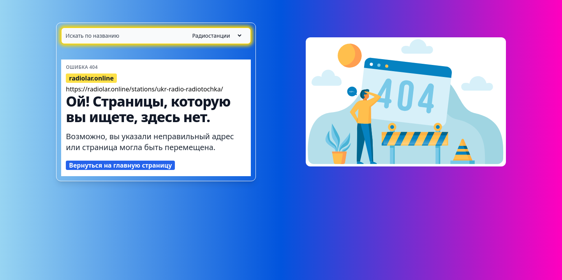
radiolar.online (91, 78)
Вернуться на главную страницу (120, 165)
